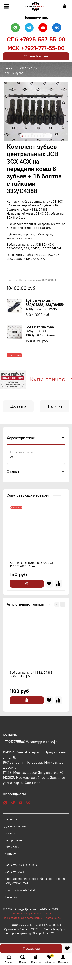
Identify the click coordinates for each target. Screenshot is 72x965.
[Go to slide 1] (22, 136)
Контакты (11, 854)
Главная (8, 68)
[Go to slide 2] (25, 136)
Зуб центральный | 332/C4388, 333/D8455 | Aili (31, 674)
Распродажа (13, 840)
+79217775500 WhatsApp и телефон (31, 742)
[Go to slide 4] (31, 136)
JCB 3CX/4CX (27, 68)
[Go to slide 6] (37, 136)
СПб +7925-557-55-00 (36, 39)
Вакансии (11, 897)
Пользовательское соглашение (24, 918)
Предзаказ (31, 948)
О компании (12, 847)
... (45, 68)
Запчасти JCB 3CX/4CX (20, 865)
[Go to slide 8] (43, 136)
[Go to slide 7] (40, 136)
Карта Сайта (53, 918)
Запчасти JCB (14, 872)
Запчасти (10, 819)
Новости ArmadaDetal (19, 890)
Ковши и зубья (13, 73)
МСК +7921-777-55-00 (36, 48)
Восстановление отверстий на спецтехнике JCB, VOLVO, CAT (35, 881)
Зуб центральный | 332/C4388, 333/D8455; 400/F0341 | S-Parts (45, 304)
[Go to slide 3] (28, 136)
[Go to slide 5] (34, 136)
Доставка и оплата (17, 826)
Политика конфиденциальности (33, 913)
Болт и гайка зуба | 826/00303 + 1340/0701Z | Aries (41, 331)
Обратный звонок (36, 56)
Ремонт (9, 833)
